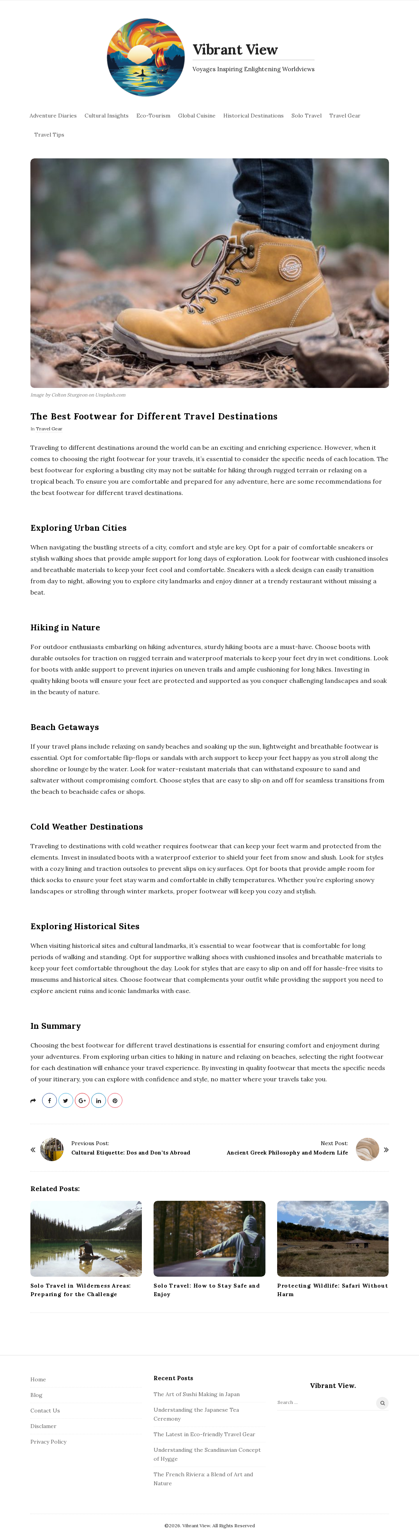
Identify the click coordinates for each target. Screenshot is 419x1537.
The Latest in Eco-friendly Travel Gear (204, 1434)
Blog (36, 1394)
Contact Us (45, 1410)
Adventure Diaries (53, 115)
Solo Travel (307, 115)
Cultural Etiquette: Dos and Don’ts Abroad (130, 1152)
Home (38, 1379)
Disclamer (43, 1426)
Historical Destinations (253, 115)
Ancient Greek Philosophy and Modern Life (287, 1152)
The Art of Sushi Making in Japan (197, 1394)
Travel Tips (49, 134)
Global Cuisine (197, 115)
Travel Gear (345, 115)
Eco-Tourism (153, 115)
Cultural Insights (107, 115)
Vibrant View (235, 49)
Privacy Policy (48, 1441)
